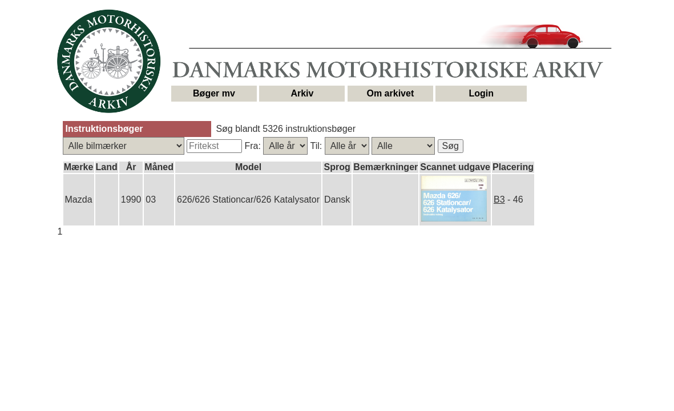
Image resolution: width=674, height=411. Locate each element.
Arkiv (301, 93)
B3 (499, 199)
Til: (317, 146)
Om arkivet (390, 93)
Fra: (253, 146)
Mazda (78, 199)
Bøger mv (214, 93)
